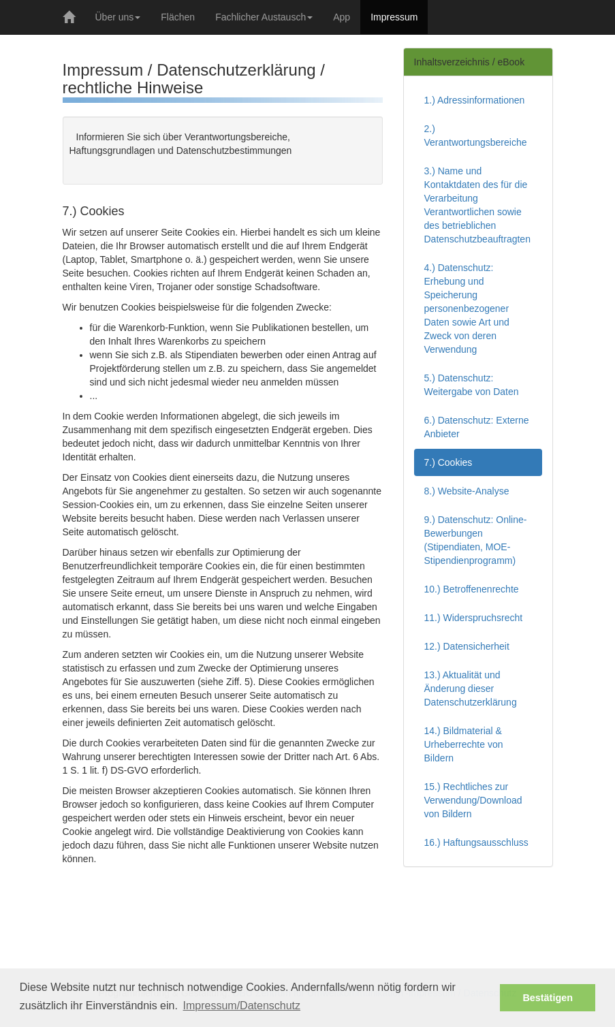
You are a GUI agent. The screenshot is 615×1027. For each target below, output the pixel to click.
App (341, 17)
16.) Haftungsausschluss (476, 842)
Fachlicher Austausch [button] (264, 17)
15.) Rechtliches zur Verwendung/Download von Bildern (473, 800)
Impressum (393, 17)
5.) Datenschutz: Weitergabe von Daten (471, 385)
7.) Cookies (448, 462)
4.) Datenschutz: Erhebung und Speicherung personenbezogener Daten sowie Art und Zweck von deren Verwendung (466, 308)
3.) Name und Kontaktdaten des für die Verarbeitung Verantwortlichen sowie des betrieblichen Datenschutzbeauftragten (477, 204)
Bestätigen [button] (547, 997)
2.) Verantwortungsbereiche (475, 135)
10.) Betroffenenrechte (471, 589)
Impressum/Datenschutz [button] (242, 1005)
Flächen (178, 17)
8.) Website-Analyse (466, 491)
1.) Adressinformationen (474, 100)
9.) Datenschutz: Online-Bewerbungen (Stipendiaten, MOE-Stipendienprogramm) (475, 540)
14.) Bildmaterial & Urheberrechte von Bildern (463, 744)
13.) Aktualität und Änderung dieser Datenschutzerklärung (470, 688)
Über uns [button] (118, 17)
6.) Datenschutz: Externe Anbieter (476, 427)
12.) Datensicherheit (466, 646)
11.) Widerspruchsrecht (473, 617)
